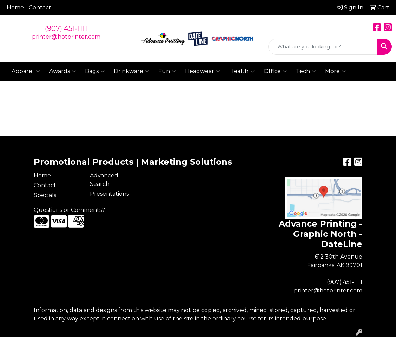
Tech (306, 71)
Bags (95, 71)
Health (242, 71)
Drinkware (131, 71)
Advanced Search (104, 179)
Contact (40, 7)
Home (15, 7)
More (335, 71)
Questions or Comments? (69, 210)
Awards (62, 71)
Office (275, 71)
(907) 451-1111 (66, 28)
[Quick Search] (322, 47)
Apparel (26, 71)
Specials (45, 195)
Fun (167, 71)
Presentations (109, 193)
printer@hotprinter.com (66, 36)
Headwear (202, 71)
